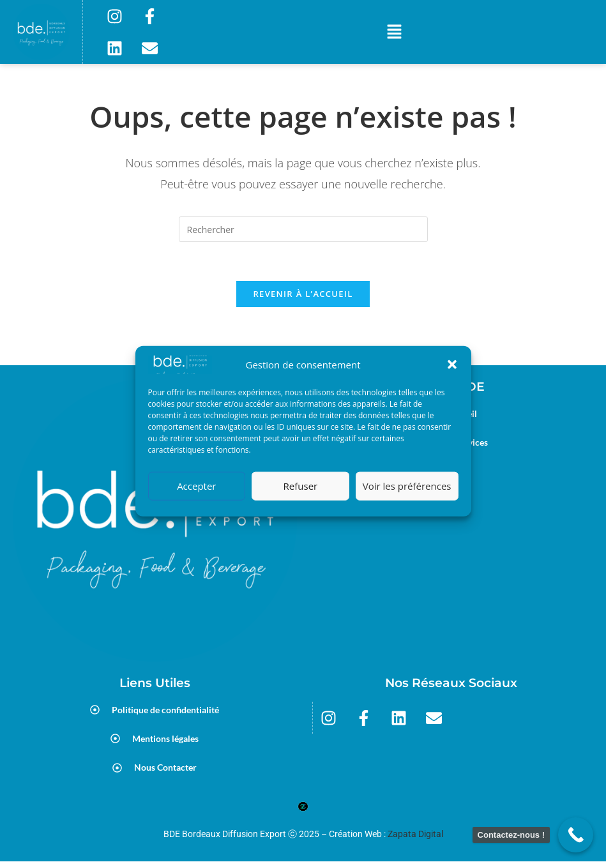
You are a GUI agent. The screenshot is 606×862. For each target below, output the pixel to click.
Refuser (301, 486)
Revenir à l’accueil (302, 293)
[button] (452, 364)
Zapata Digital (415, 834)
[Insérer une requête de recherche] (303, 229)
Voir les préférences (407, 486)
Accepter (196, 486)
